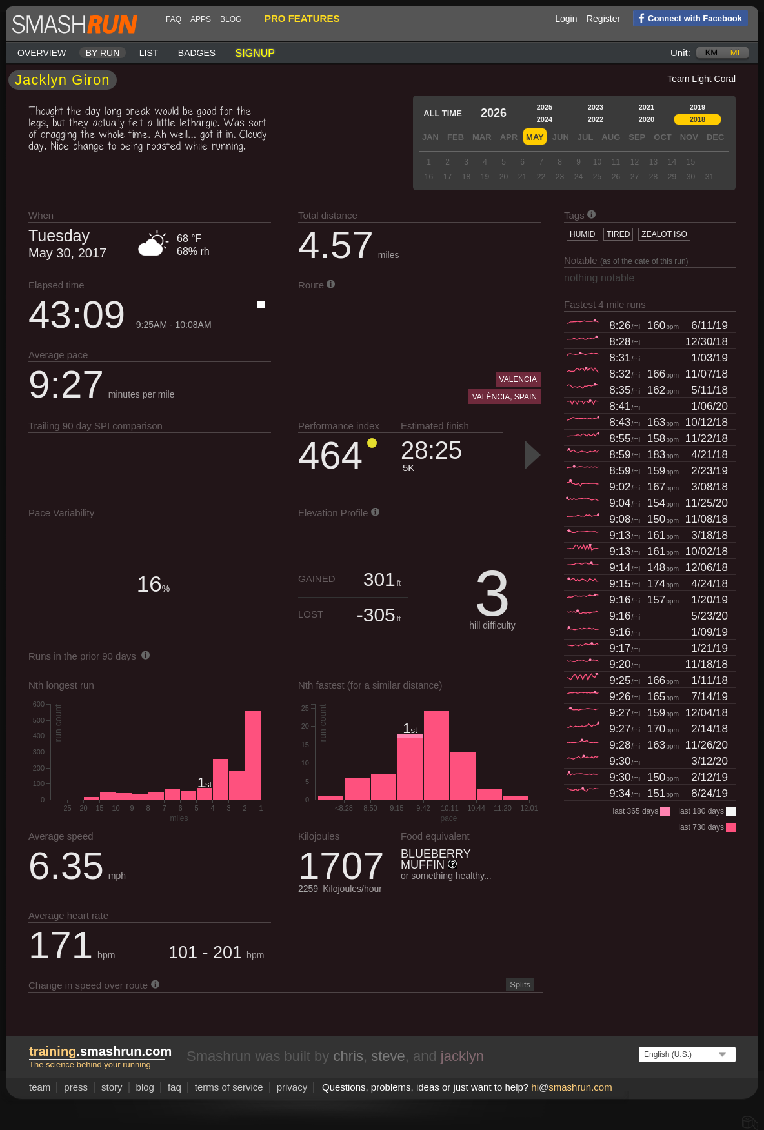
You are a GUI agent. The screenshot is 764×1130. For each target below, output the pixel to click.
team (39, 1087)
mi (734, 52)
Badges (197, 53)
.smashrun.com (100, 1051)
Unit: (680, 52)
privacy (292, 1087)
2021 (646, 107)
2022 (595, 119)
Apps (200, 19)
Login (566, 19)
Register (603, 19)
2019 (697, 107)
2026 (494, 112)
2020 (646, 119)
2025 (544, 107)
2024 (544, 119)
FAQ (173, 19)
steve (388, 1056)
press (76, 1087)
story (112, 1087)
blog (230, 19)
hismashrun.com (571, 1087)
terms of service (229, 1087)
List (149, 53)
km (711, 52)
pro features (302, 18)
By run (103, 53)
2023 (595, 107)
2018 (697, 119)
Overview (41, 53)
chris (348, 1056)
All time (442, 113)
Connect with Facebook (687, 17)
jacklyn (462, 1056)
